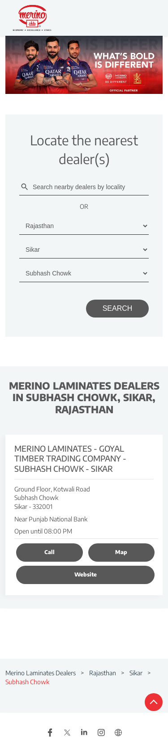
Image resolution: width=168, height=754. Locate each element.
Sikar (135, 673)
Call (49, 552)
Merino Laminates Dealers (41, 673)
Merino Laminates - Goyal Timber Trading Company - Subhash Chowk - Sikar (70, 458)
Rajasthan (102, 673)
